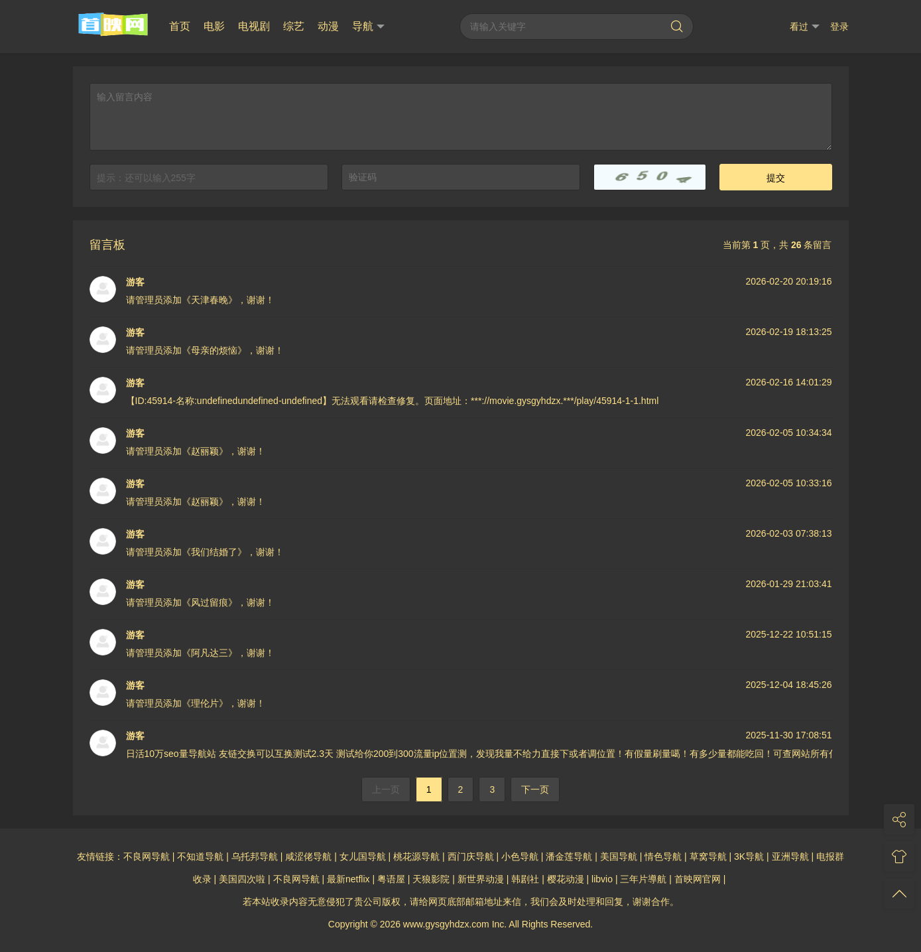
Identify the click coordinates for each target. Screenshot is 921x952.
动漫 (328, 26)
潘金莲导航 (569, 856)
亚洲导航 (790, 856)
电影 (214, 26)
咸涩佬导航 (308, 856)
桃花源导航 (416, 856)
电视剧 (254, 26)
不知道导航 (200, 856)
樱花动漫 (565, 879)
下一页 (535, 789)
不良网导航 (146, 856)
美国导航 (618, 856)
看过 (805, 27)
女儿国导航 (362, 856)
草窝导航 (708, 856)
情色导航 (663, 856)
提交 (776, 177)
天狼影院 (431, 879)
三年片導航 (643, 879)
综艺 (293, 26)
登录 (839, 26)
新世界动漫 (481, 879)
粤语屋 (391, 879)
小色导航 (519, 856)
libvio (602, 879)
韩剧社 (525, 879)
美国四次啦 (242, 879)
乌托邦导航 (254, 856)
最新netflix (348, 879)
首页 (179, 26)
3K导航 (749, 856)
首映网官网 (697, 879)
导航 (368, 27)
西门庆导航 (471, 856)
